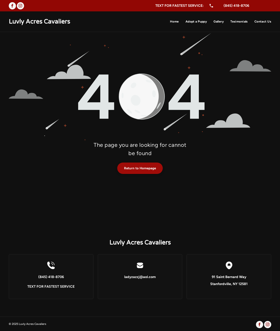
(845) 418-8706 (236, 6)
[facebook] (12, 6)
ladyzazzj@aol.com (140, 277)
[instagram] (20, 6)
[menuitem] (171, 22)
